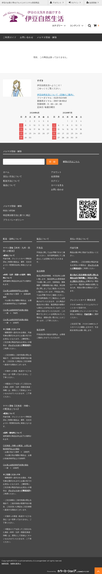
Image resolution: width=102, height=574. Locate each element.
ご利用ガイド (9, 37)
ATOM (12, 210)
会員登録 (93, 2)
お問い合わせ (26, 37)
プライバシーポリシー (13, 219)
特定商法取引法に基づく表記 (16, 214)
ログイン (75, 2)
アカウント (57, 2)
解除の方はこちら (71, 161)
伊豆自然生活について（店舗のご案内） (56, 94)
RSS (5, 210)
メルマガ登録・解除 (47, 37)
